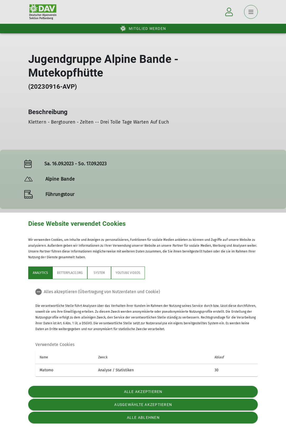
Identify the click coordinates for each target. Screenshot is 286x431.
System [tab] (99, 273)
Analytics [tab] (40, 273)
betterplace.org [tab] (70, 273)
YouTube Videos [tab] (128, 273)
